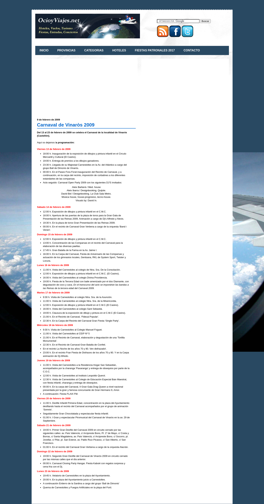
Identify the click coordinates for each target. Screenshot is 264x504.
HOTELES (119, 50)
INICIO (44, 50)
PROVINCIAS (66, 50)
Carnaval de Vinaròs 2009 (66, 125)
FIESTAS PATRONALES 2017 (155, 50)
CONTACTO (192, 50)
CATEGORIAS (93, 50)
